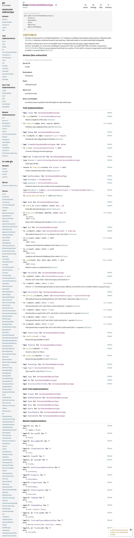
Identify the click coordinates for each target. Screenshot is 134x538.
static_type (31, 336)
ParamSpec (32, 179)
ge (27, 324)
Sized (32, 219)
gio (24, 2)
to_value (30, 348)
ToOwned (34, 498)
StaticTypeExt (37, 490)
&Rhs (44, 283)
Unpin (30, 408)
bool (69, 276)
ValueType (32, 364)
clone (28, 116)
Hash (30, 202)
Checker (31, 160)
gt (27, 317)
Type (44, 336)
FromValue (36, 157)
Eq (29, 380)
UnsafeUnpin (33, 412)
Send (30, 401)
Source (25, 7)
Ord (29, 227)
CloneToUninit (37, 448)
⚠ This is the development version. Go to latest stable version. (119, 532)
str (44, 190)
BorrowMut (35, 441)
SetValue (31, 183)
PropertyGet (36, 482)
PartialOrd (33, 292)
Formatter (48, 136)
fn (40, 190)
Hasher (38, 206)
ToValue (31, 345)
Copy (30, 376)
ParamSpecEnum (45, 179)
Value (63, 144)
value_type (30, 356)
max (27, 238)
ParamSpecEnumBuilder (81, 190)
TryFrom (37, 513)
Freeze (31, 394)
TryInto (37, 528)
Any (32, 426)
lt (27, 303)
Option (78, 295)
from (28, 148)
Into (36, 460)
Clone (30, 113)
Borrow (34, 433)
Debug (30, 132)
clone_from (30, 123)
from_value (37, 167)
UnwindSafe (33, 416)
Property (35, 475)
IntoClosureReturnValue (42, 467)
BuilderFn (32, 190)
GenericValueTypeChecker (48, 160)
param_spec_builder (34, 196)
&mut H (62, 213)
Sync (30, 405)
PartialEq (32, 273)
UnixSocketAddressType (49, 113)
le (27, 310)
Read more (51, 120)
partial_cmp (31, 295)
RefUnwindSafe (34, 398)
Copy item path (56, 4)
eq (27, 276)
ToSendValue (36, 505)
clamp (28, 260)
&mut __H (59, 206)
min (27, 249)
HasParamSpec (34, 176)
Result (63, 136)
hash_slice (30, 213)
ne (27, 283)
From (30, 144)
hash (28, 206)
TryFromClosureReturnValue (44, 520)
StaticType (33, 333)
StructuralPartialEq (37, 384)
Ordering (71, 231)
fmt (27, 136)
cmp (27, 231)
